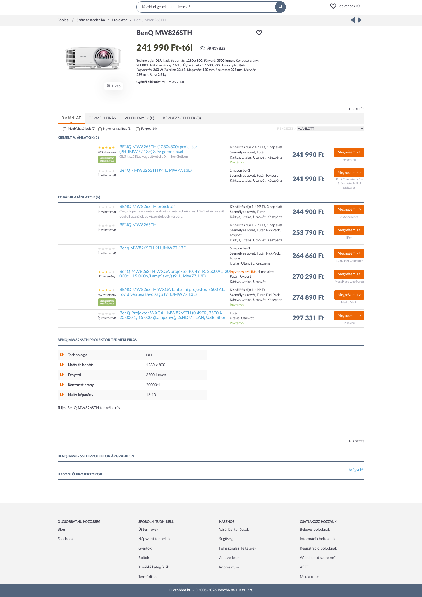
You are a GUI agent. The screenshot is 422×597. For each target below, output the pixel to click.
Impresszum (229, 567)
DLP (149, 355)
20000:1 (153, 385)
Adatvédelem (230, 558)
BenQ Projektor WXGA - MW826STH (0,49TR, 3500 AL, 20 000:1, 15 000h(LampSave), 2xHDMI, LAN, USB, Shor (172, 315)
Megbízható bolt (81, 128)
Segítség (226, 539)
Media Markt (349, 302)
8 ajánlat (71, 118)
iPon (349, 237)
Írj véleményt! (107, 175)
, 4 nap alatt (252, 272)
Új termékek (148, 529)
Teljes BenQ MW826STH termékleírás (89, 408)
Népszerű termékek (154, 539)
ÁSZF (304, 567)
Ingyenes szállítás (117, 128)
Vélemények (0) (139, 118)
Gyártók (145, 548)
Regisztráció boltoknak (318, 548)
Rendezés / (286, 128)
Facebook (65, 539)
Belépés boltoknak (315, 529)
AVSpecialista (349, 216)
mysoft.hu (349, 159)
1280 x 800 (155, 365)
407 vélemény (107, 294)
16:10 (151, 395)
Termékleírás (102, 118)
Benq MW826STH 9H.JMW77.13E (152, 248)
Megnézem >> (349, 152)
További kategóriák (153, 567)
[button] (346, 6)
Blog (61, 529)
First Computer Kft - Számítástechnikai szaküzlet (349, 183)
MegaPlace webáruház (349, 281)
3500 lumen (156, 375)
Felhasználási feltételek (237, 548)
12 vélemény (107, 276)
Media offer (309, 577)
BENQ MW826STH (137, 225)
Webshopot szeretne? (318, 558)
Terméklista (147, 577)
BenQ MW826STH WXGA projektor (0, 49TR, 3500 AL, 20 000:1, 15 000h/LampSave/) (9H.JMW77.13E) (174, 274)
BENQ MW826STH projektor (147, 206)
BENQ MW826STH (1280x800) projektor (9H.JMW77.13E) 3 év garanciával (158, 149)
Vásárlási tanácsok (234, 529)
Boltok (143, 558)
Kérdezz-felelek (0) (182, 118)
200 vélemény (107, 152)
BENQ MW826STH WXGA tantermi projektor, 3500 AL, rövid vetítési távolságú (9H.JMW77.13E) (172, 292)
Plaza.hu (349, 323)
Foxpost (149, 128)
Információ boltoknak (317, 539)
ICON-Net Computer (349, 260)
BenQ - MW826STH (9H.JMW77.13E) (155, 170)
